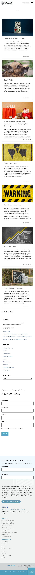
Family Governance (6, 534)
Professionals (4, 543)
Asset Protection (5, 531)
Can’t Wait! (8, 80)
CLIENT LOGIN (25, 3)
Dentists (3, 545)
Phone (3, 421)
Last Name (5, 407)
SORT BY (6, 375)
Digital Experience (6, 536)
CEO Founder (4, 541)
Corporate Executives (7, 548)
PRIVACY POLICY (22, 567)
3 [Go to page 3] (6, 312)
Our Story (3, 552)
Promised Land (10, 246)
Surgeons (3, 546)
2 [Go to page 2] (4, 312)
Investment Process (6, 525)
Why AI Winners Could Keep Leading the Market (15, 334)
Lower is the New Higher (14, 38)
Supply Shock (6, 331)
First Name (5, 400)
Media (4, 359)
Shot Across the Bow (12, 205)
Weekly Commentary (8, 367)
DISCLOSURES (21, 565)
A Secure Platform (6, 555)
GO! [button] (22, 323)
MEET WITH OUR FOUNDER (11, 502)
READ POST (27, 56)
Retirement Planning (6, 522)
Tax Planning (4, 527)
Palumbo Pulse (7, 362)
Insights (3, 557)
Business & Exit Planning (7, 524)
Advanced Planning (8, 348)
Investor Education (7, 356)
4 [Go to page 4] (8, 312)
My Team (3, 554)
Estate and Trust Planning (7, 529)
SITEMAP (30, 567)
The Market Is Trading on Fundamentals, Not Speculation (17, 337)
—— (2, 550)
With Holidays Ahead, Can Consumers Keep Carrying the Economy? (16, 124)
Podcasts (5, 364)
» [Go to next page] (12, 312)
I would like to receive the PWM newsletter (13, 428)
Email (3, 414)
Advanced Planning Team (7, 520)
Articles (5, 351)
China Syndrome (10, 163)
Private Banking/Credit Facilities (9, 532)
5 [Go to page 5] (10, 312)
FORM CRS (29, 565)
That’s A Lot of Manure (13, 288)
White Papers (6, 370)
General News (6, 353)
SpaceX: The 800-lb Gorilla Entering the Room (15, 339)
